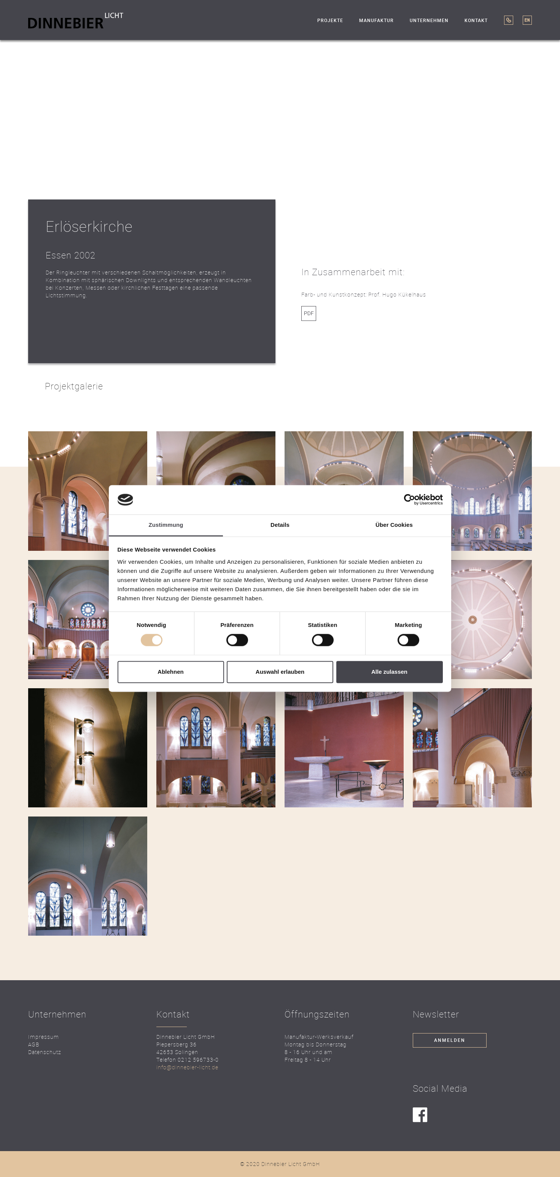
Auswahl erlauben (280, 671)
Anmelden (449, 1040)
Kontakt (476, 20)
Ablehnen (170, 671)
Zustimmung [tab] (166, 525)
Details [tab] (280, 525)
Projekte (330, 20)
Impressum (43, 1036)
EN (527, 20)
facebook (420, 1115)
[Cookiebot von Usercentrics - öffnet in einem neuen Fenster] (409, 500)
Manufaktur (376, 20)
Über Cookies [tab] (394, 525)
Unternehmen (429, 20)
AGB (33, 1044)
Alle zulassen (389, 671)
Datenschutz (44, 1052)
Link (308, 313)
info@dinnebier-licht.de (187, 1067)
